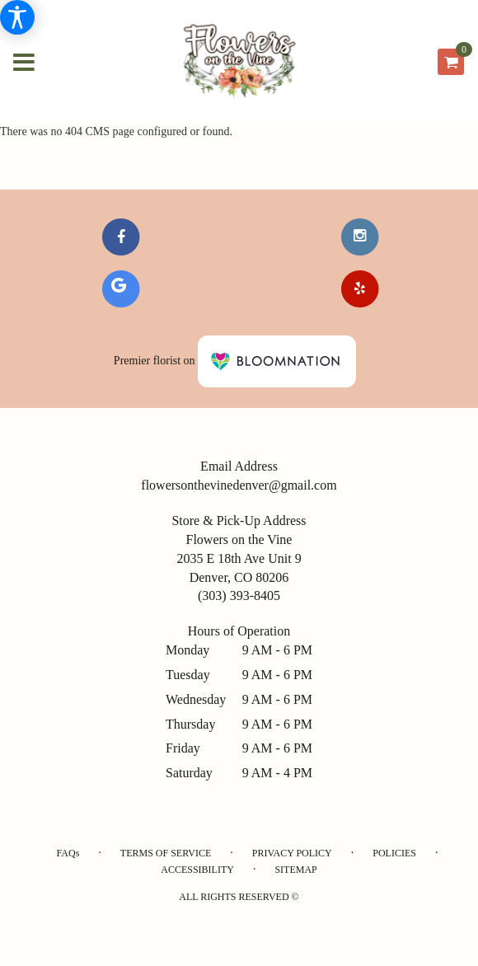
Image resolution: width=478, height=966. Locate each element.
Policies (394, 853)
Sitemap (295, 869)
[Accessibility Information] (17, 17)
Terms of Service (165, 853)
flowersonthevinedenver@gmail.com (238, 485)
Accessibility (197, 869)
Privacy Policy (292, 853)
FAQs (68, 853)
